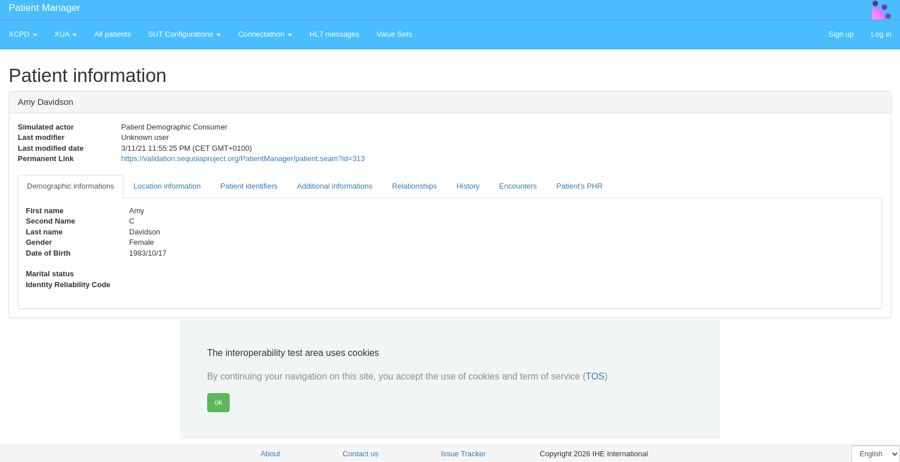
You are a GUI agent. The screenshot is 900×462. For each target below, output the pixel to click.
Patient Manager (44, 7)
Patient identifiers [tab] (249, 186)
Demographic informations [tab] (70, 186)
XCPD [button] (23, 34)
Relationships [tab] (414, 186)
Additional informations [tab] (335, 186)
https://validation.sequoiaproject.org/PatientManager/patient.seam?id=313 (243, 158)
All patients (112, 34)
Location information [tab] (167, 186)
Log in (881, 34)
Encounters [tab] (518, 186)
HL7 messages (334, 34)
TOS (595, 376)
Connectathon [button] (265, 34)
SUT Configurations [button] (184, 34)
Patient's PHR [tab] (579, 186)
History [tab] (467, 186)
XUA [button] (66, 34)
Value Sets (394, 34)
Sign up (841, 34)
